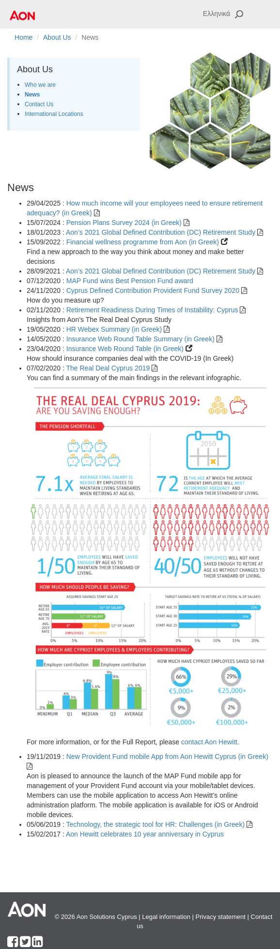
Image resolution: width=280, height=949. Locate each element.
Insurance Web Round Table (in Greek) (126, 349)
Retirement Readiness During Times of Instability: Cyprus (153, 310)
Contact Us (39, 104)
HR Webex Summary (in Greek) (115, 329)
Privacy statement (221, 916)
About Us (57, 37)
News (32, 94)
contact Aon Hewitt (209, 742)
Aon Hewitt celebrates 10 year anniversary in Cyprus (145, 834)
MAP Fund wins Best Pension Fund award (129, 281)
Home (23, 37)
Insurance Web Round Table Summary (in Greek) (141, 339)
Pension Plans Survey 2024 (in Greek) (125, 222)
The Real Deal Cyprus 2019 (109, 368)
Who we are (40, 84)
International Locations (54, 114)
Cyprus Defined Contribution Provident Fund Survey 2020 (153, 290)
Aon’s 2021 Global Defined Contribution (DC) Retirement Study (161, 232)
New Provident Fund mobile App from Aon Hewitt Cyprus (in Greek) (167, 756)
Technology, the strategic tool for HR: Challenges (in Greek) (156, 824)
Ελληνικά (216, 13)
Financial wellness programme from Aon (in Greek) (143, 242)
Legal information (166, 916)
